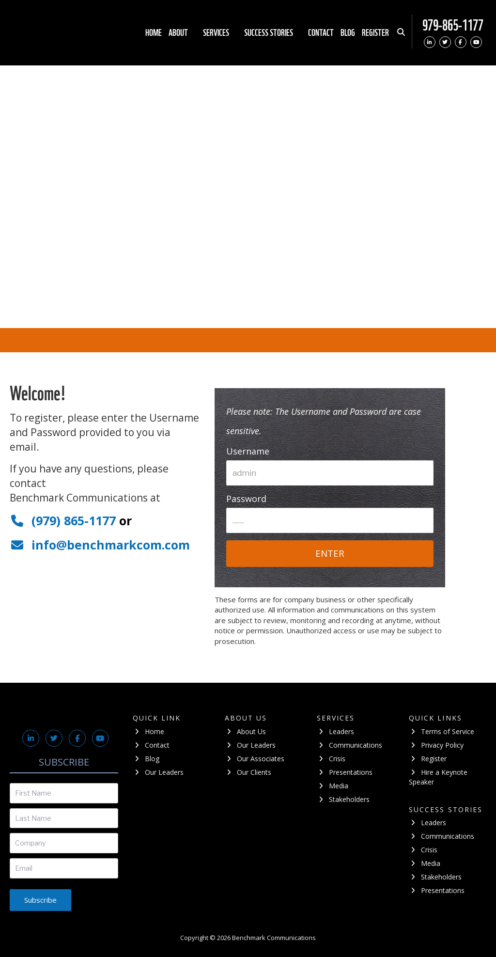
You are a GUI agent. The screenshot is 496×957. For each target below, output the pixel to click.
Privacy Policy (436, 745)
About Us (245, 731)
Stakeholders (343, 799)
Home (153, 32)
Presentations (345, 772)
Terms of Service (442, 731)
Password (246, 498)
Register (375, 32)
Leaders (336, 731)
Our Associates (255, 758)
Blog (348, 32)
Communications (350, 745)
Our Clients (248, 772)
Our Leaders (158, 772)
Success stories (272, 32)
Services (220, 32)
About (182, 32)
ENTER (329, 553)
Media (333, 785)
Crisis (331, 758)
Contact (321, 32)
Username (247, 451)
